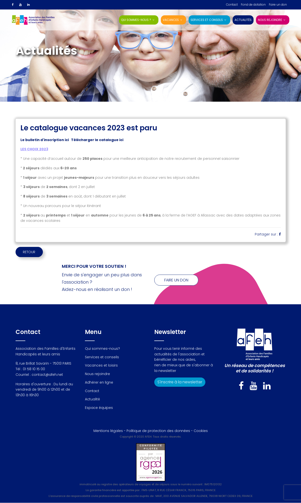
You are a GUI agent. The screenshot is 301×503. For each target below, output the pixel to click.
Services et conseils (207, 20)
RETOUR (34, 252)
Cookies (201, 431)
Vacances (171, 20)
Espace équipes (99, 407)
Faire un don (278, 4)
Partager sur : (268, 234)
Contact (232, 4)
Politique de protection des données (158, 431)
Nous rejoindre (270, 20)
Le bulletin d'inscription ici (44, 139)
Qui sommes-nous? (102, 348)
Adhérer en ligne (99, 382)
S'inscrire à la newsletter (179, 382)
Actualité (92, 399)
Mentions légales (108, 431)
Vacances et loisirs (101, 365)
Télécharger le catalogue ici (97, 139)
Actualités (243, 20)
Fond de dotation (253, 4)
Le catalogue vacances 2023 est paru (88, 128)
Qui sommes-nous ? (136, 20)
